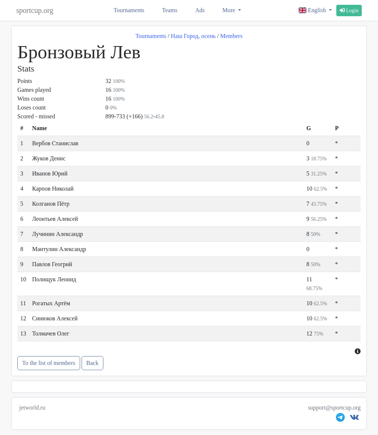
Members (231, 36)
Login (349, 10)
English (313, 10)
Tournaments (129, 10)
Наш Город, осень (193, 36)
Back (92, 363)
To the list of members (48, 363)
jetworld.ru (32, 407)
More (229, 10)
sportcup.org (34, 10)
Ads (200, 10)
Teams (170, 10)
